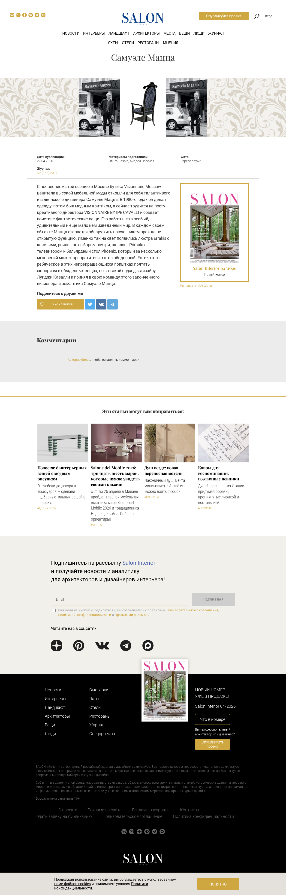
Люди (199, 33)
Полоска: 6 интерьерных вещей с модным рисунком (62, 473)
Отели (128, 43)
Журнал (216, 33)
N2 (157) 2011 (47, 173)
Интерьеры (94, 33)
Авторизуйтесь (79, 359)
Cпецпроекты (102, 733)
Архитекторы (146, 33)
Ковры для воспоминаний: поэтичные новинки (218, 473)
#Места (96, 525)
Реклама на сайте (104, 809)
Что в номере (212, 719)
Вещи (184, 33)
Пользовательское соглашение (132, 816)
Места (169, 33)
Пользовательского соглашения (192, 610)
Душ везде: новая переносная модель (163, 470)
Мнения (170, 43)
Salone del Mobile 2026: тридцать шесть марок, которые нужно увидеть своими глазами (115, 476)
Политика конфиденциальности (203, 816)
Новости (70, 33)
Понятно (218, 884)
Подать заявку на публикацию (62, 816)
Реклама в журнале (150, 809)
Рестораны (148, 43)
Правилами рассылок (132, 615)
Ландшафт (118, 33)
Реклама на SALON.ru (196, 286)
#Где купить (46, 508)
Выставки (98, 689)
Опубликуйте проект (223, 16)
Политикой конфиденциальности (84, 615)
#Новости (152, 497)
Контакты (189, 809)
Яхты (113, 43)
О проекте (67, 809)
